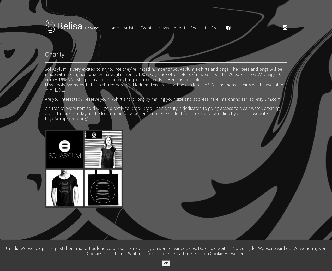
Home (113, 28)
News (163, 28)
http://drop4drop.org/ (66, 119)
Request (198, 28)
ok (166, 263)
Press (216, 28)
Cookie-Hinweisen (227, 253)
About (179, 28)
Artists (130, 28)
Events (147, 28)
